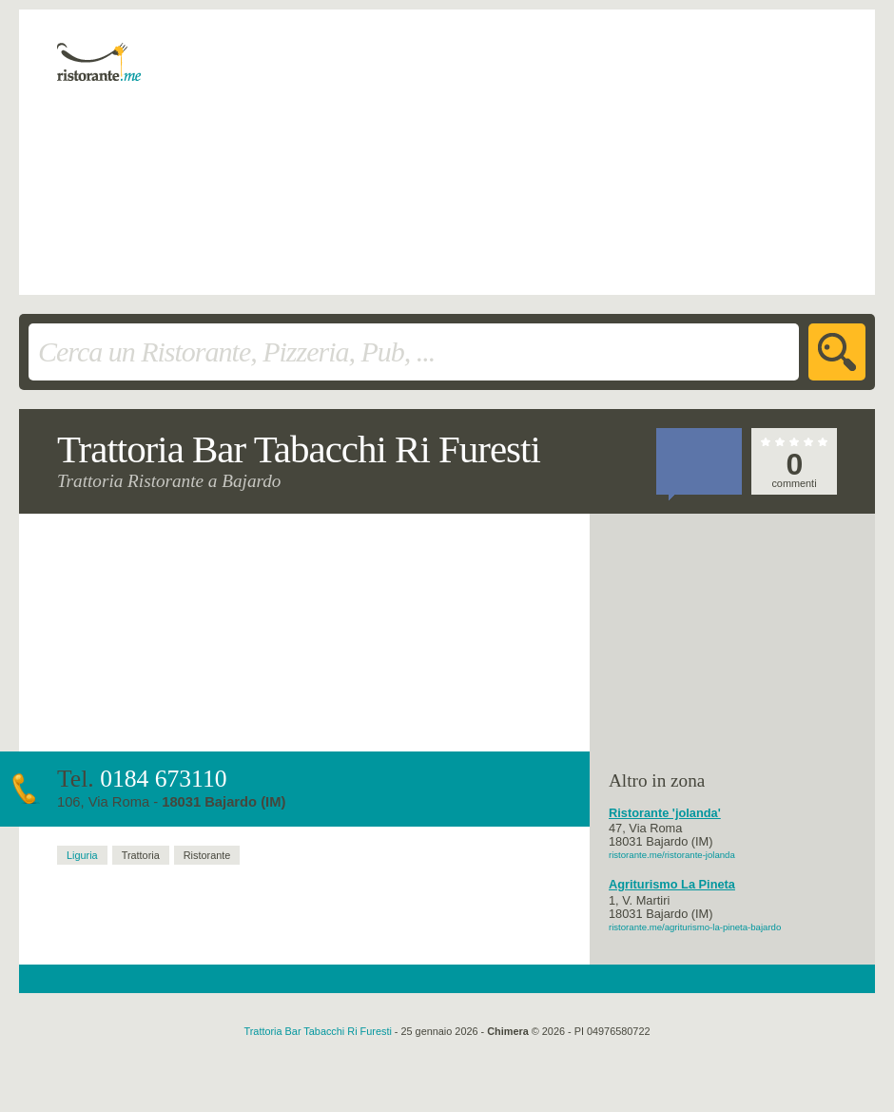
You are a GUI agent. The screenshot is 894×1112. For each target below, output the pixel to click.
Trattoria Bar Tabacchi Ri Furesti (318, 1031)
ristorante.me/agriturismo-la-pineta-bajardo (695, 927)
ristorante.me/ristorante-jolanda (672, 854)
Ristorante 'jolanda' (665, 813)
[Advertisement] (451, 152)
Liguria (82, 855)
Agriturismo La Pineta (672, 884)
